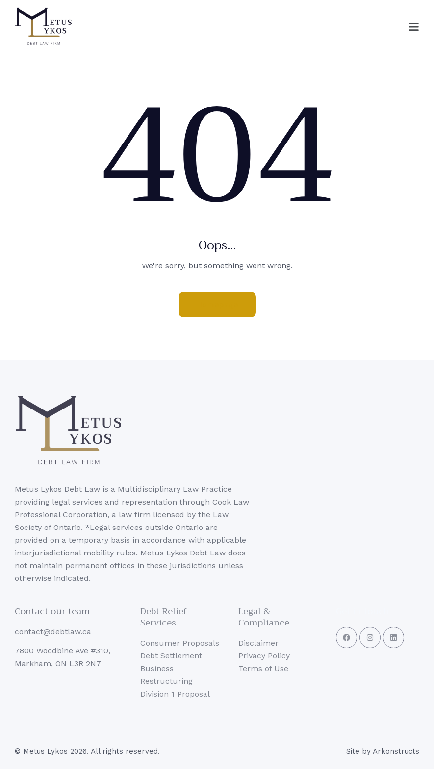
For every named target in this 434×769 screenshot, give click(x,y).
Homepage (217, 304)
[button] (393, 27)
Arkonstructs (396, 751)
